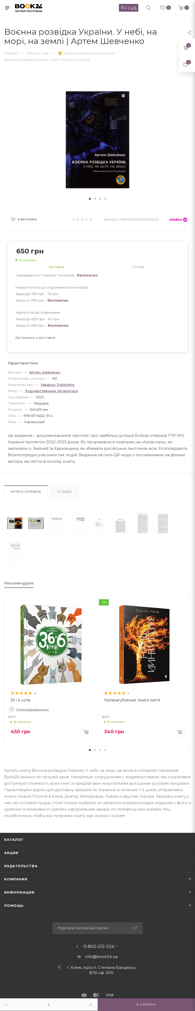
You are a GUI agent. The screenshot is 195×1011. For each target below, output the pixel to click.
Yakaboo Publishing (57, 385)
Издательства (21, 866)
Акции (11, 853)
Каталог (14, 839)
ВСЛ (12, 717)
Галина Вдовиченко (29, 709)
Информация (19, 892)
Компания (15, 879)
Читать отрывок (26, 491)
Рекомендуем (18, 583)
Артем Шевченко (44, 372)
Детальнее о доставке (35, 337)
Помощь (14, 905)
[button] (89, 199)
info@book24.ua (101, 956)
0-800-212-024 (98, 947)
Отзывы (64, 491)
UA (133, 7)
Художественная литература (51, 391)
